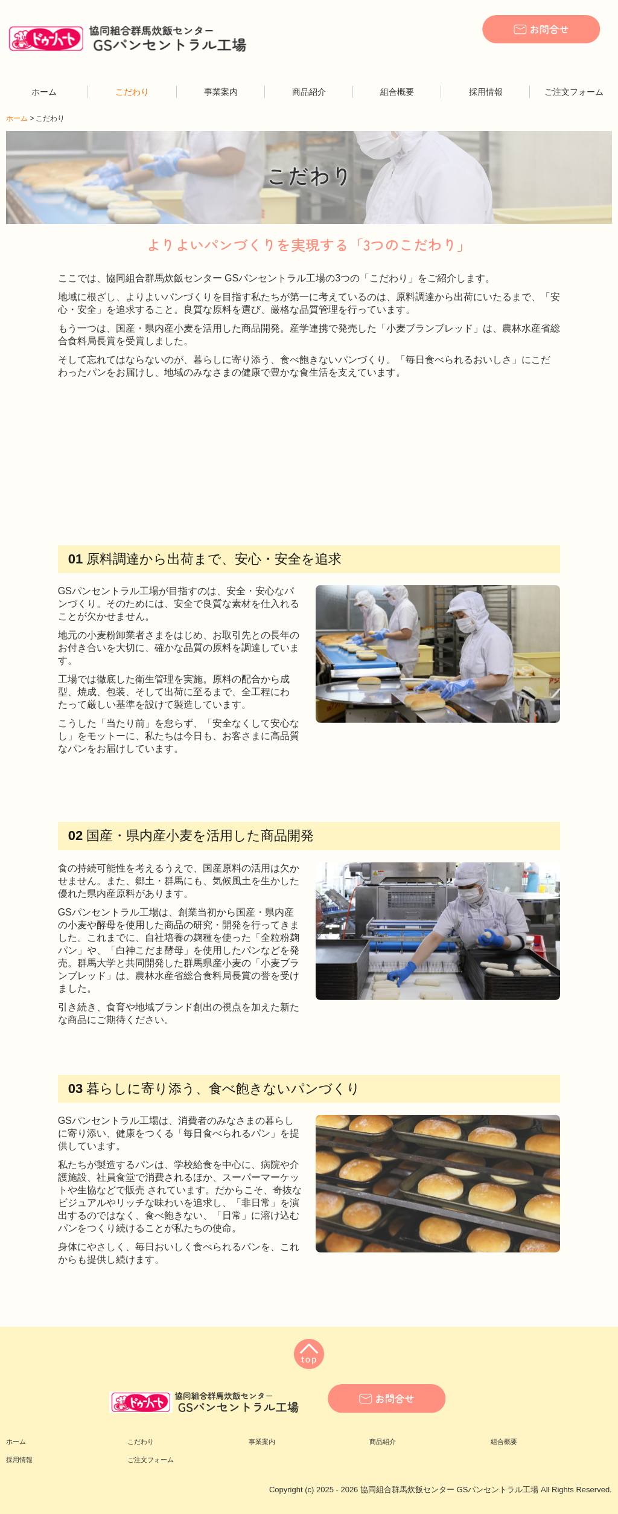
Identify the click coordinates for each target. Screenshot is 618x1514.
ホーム (44, 92)
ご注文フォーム (574, 92)
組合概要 (397, 92)
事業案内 (221, 92)
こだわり (132, 92)
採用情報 (486, 92)
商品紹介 (309, 92)
